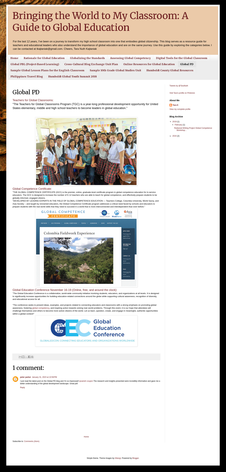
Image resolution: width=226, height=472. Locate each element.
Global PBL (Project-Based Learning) (35, 64)
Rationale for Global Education (44, 58)
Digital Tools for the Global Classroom (181, 58)
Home (14, 58)
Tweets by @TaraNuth (179, 86)
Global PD (187, 64)
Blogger (135, 458)
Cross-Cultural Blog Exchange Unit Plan (91, 64)
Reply (22, 387)
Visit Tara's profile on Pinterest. (182, 93)
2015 (174, 136)
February (179, 125)
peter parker (25, 377)
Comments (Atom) (31, 441)
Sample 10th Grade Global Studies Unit (115, 70)
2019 (174, 122)
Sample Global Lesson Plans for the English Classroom (47, 70)
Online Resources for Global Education (149, 64)
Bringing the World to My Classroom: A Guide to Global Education (100, 21)
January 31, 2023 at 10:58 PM (44, 377)
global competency (40, 308)
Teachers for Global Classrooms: (33, 100)
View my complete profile (180, 109)
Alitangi (118, 458)
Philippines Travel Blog (27, 76)
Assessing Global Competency (130, 58)
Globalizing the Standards (87, 58)
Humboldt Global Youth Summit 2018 (72, 76)
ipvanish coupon (86, 381)
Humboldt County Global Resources (169, 70)
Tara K (175, 105)
